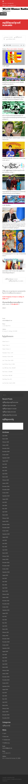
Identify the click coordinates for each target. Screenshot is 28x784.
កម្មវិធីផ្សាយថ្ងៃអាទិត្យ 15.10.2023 (16, 281)
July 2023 (4, 540)
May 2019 (4, 699)
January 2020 (5, 674)
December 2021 (5, 601)
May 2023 (4, 547)
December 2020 (5, 639)
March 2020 (5, 667)
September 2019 (5, 686)
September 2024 (5, 496)
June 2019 (4, 696)
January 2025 (5, 483)
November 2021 (5, 604)
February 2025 (5, 480)
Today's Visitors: (6, 349)
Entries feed (5, 737)
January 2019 (5, 712)
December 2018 (5, 715)
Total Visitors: (5, 375)
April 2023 (4, 550)
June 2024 (4, 505)
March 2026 (5, 439)
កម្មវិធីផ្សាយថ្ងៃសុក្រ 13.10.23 (10, 279)
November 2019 (5, 680)
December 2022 (5, 563)
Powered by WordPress (6, 779)
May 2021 (4, 623)
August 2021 (5, 613)
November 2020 (5, 642)
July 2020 (4, 655)
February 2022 (5, 594)
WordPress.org (6, 743)
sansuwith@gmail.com (7, 320)
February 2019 (5, 708)
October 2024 (5, 493)
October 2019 (5, 683)
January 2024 (5, 521)
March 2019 (5, 705)
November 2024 (5, 490)
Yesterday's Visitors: (6, 357)
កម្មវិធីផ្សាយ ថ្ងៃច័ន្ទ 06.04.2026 (9, 412)
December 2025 (5, 448)
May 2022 (4, 585)
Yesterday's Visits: (6, 353)
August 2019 (5, 689)
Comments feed (6, 740)
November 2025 (5, 452)
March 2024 (5, 515)
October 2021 (5, 607)
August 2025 (5, 461)
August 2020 (5, 651)
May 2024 (4, 509)
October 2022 (5, 569)
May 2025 (4, 471)
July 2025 (4, 464)
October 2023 (5, 531)
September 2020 (6, 648)
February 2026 (5, 442)
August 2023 (5, 537)
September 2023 (6, 534)
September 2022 (6, 572)
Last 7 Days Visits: (6, 360)
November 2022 (5, 566)
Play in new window (12, 49)
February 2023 (5, 556)
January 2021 (5, 636)
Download (20, 49)
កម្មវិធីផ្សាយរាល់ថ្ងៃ (6, 726)
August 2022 (5, 575)
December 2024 (5, 486)
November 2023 (5, 528)
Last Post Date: (5, 383)
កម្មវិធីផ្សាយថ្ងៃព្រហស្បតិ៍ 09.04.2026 (10, 402)
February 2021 (5, 632)
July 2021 (4, 616)
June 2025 (4, 467)
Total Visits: (5, 372)
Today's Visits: (5, 345)
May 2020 (4, 661)
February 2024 (5, 518)
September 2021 (5, 610)
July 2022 (4, 578)
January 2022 (5, 597)
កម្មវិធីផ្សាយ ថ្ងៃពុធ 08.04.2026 (9, 406)
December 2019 (5, 677)
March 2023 (5, 553)
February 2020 (5, 670)
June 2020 (4, 658)
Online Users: (5, 341)
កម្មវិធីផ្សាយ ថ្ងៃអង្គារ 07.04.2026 (9, 409)
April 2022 (4, 588)
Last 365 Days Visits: (7, 368)
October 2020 (5, 645)
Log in (4, 733)
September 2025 (6, 458)
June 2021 (4, 620)
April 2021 (4, 626)
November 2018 (5, 718)
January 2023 (5, 559)
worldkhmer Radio (11, 39)
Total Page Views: (6, 379)
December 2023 (5, 524)
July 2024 (4, 502)
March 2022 (5, 591)
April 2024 (4, 512)
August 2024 (5, 499)
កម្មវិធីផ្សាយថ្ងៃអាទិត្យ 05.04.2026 (9, 415)
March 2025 (5, 477)
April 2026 (4, 436)
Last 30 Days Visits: (6, 364)
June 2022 (4, 582)
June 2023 (4, 543)
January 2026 (5, 445)
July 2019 (4, 693)
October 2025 (5, 455)
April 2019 (4, 702)
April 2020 (4, 664)
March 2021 (5, 629)
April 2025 (4, 474)
